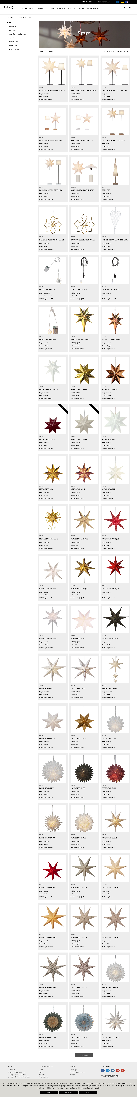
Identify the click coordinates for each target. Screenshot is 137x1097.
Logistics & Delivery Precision (19, 1077)
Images (72, 1074)
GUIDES (83, 9)
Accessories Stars (14, 49)
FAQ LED (42, 1074)
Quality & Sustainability (17, 1074)
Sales (41, 1070)
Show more (84, 1055)
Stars (9, 22)
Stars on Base (13, 42)
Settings (88, 1092)
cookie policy (80, 1088)
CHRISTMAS (43, 9)
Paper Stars (12, 38)
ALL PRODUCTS (29, 9)
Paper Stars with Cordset (17, 34)
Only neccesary (68, 1092)
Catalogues (74, 1070)
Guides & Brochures (77, 1072)
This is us (11, 1070)
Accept (49, 1092)
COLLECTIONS (94, 9)
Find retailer (43, 1077)
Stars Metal (12, 26)
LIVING (53, 9)
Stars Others (12, 45)
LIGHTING (63, 9)
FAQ (40, 1072)
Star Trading (10, 17)
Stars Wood (12, 30)
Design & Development (16, 1072)
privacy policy (95, 1088)
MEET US (73, 9)
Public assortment (21, 17)
